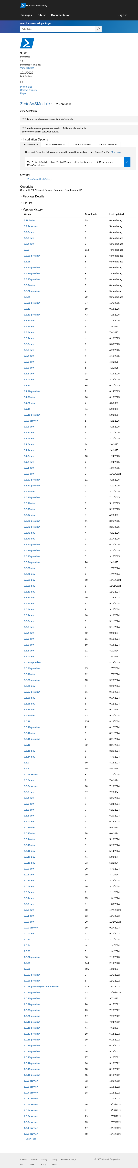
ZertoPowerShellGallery (39, 179)
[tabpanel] (77, 158)
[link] (28, 15)
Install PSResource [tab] (55, 144)
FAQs (74, 1160)
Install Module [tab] (31, 144)
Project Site (26, 86)
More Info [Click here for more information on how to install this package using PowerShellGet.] (116, 152)
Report (23, 93)
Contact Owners (28, 90)
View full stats (27, 68)
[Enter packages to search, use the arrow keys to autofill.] (58, 29)
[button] (21, 139)
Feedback (65, 1160)
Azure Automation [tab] (82, 144)
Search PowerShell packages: (36, 23)
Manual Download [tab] (108, 144)
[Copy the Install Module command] (127, 162)
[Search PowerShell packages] (98, 29)
